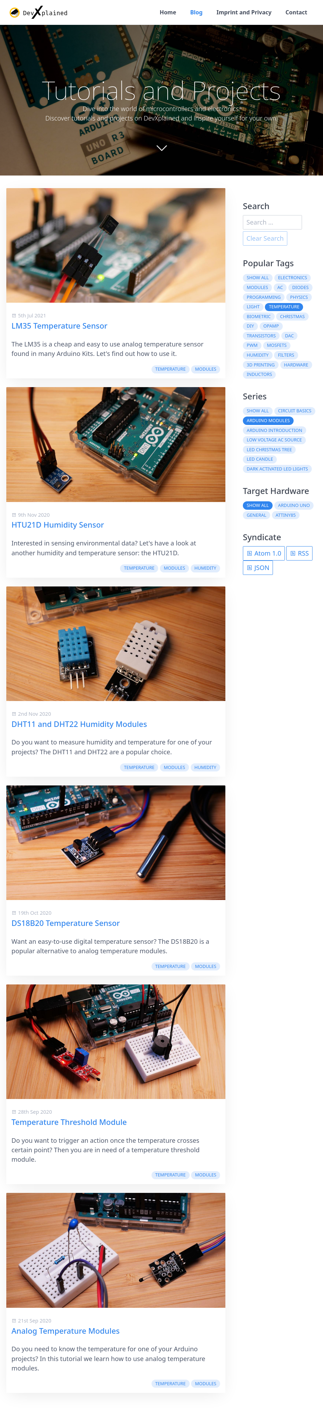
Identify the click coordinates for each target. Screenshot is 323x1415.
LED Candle (260, 459)
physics (299, 298)
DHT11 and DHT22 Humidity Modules (79, 725)
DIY (250, 326)
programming (264, 298)
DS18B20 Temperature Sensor (66, 924)
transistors (261, 336)
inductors (259, 375)
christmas (292, 317)
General (256, 516)
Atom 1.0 (263, 554)
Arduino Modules (268, 421)
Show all (258, 278)
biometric (259, 317)
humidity (206, 568)
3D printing (261, 365)
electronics (292, 278)
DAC (289, 336)
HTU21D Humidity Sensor (58, 525)
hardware (296, 365)
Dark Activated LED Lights (277, 469)
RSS (299, 554)
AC (280, 288)
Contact (296, 12)
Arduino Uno (294, 506)
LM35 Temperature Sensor (59, 326)
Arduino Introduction (274, 431)
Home (165, 12)
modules (205, 369)
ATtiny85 (285, 516)
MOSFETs (277, 346)
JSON (257, 568)
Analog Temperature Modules (66, 1331)
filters (286, 355)
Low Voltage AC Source (274, 440)
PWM (252, 346)
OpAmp (271, 326)
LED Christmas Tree (269, 450)
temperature (170, 369)
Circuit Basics (294, 411)
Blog (194, 12)
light (253, 307)
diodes (300, 288)
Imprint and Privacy (242, 12)
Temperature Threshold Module (69, 1123)
